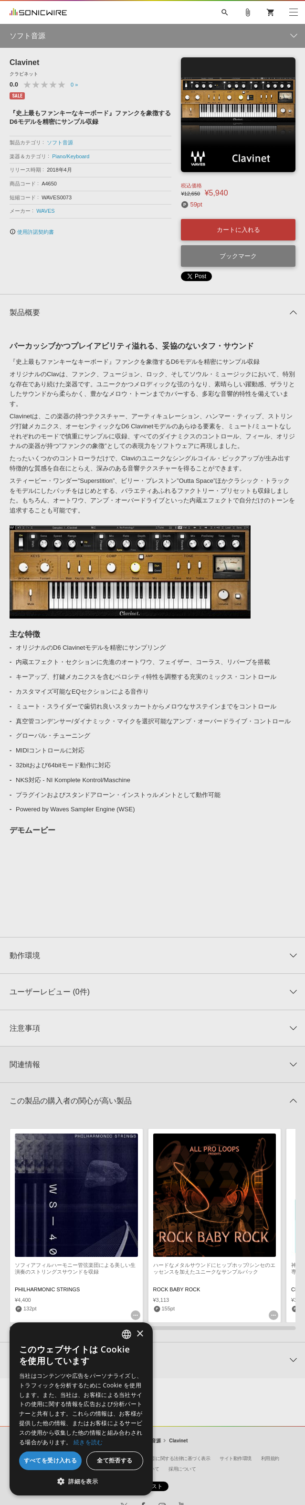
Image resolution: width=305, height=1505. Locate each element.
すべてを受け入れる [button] (50, 1460)
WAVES (45, 211)
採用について (182, 1469)
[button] (81, 1481)
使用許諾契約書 (32, 232)
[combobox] (126, 1334)
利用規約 (270, 1458)
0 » (74, 84)
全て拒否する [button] (114, 1460)
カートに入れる (238, 229)
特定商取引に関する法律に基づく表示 (171, 1458)
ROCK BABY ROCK (176, 1289)
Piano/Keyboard (70, 156)
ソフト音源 (60, 142)
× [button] (139, 1334)
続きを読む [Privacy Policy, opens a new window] (88, 1442)
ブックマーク (238, 256)
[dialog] (81, 1408)
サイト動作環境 (236, 1458)
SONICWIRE (38, 12)
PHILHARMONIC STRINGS (47, 1289)
